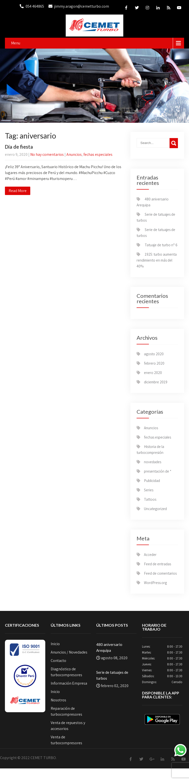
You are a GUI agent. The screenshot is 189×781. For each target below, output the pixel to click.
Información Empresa (69, 683)
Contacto (58, 660)
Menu (15, 43)
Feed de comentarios (160, 573)
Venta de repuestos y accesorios (68, 725)
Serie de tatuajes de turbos (112, 675)
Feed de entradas (157, 564)
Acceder (150, 554)
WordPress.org (155, 582)
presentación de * (157, 471)
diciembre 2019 (155, 382)
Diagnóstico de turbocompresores (66, 671)
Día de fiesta (19, 147)
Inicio (55, 643)
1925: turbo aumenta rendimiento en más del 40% (157, 260)
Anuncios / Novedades (69, 652)
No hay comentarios (47, 154)
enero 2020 (153, 372)
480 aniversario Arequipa (109, 647)
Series (148, 490)
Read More (18, 190)
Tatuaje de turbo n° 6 (161, 245)
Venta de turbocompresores (66, 740)
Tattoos (150, 499)
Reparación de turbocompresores (66, 711)
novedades (152, 462)
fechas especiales (97, 154)
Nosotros (58, 700)
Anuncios (74, 154)
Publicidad (152, 480)
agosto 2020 (154, 354)
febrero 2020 (154, 363)
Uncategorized (155, 508)
